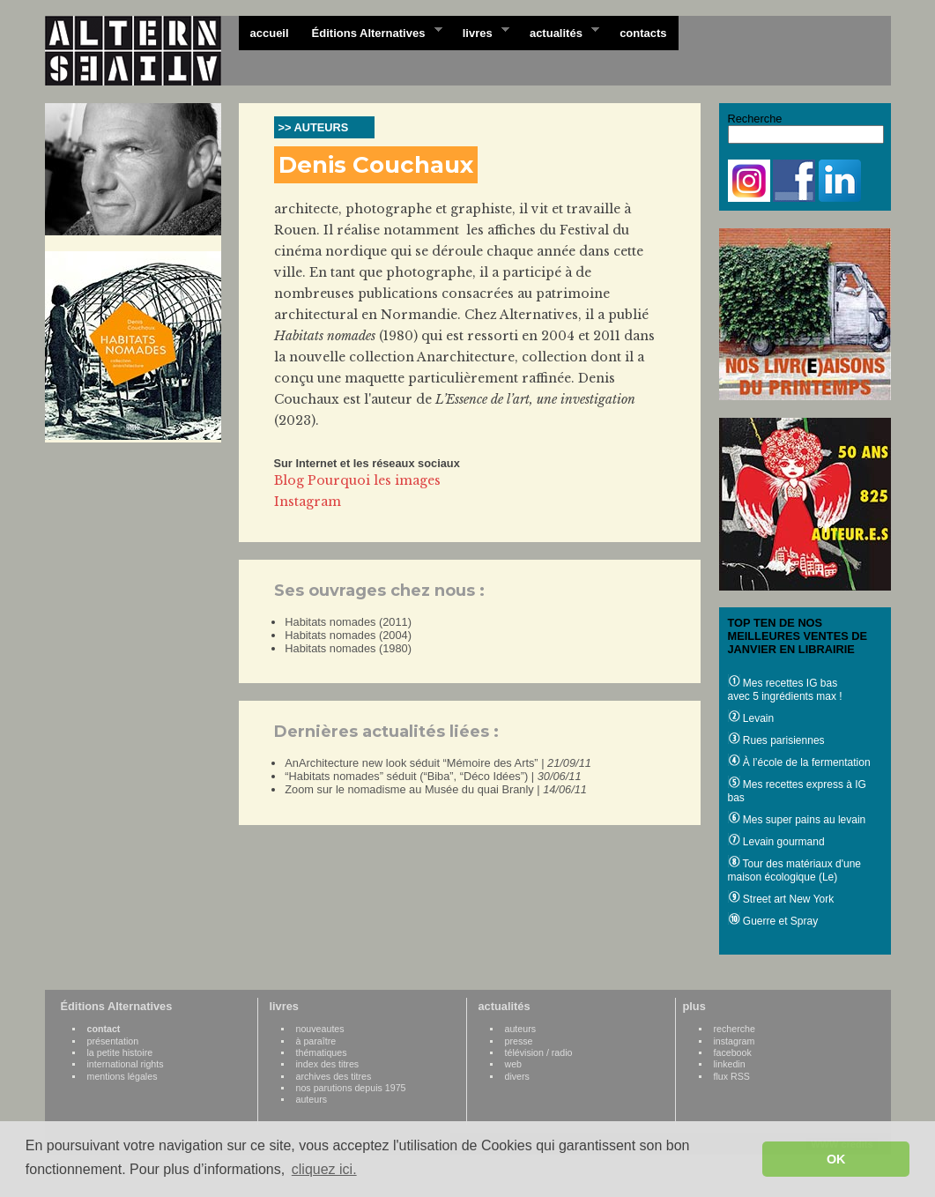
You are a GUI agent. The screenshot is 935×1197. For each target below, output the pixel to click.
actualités (558, 32)
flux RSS (732, 1076)
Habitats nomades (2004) (348, 635)
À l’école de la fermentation (799, 762)
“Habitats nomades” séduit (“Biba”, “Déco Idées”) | (433, 776)
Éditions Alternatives (371, 32)
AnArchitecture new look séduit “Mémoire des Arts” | (438, 763)
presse (519, 1041)
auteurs (312, 1099)
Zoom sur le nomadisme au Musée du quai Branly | (436, 789)
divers (517, 1076)
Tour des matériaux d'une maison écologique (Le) (794, 870)
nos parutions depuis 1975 (351, 1087)
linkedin (730, 1064)
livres (480, 32)
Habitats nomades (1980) (348, 648)
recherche (734, 1028)
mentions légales (122, 1076)
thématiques (321, 1052)
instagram (734, 1041)
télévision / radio (539, 1052)
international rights (125, 1064)
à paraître (316, 1041)
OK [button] (836, 1159)
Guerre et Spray (773, 921)
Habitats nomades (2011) (348, 621)
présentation (113, 1041)
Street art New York (781, 899)
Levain (751, 718)
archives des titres (334, 1076)
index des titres (328, 1064)
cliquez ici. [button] (324, 1169)
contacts (643, 33)
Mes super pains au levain (797, 820)
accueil (269, 33)
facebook (733, 1052)
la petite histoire (120, 1052)
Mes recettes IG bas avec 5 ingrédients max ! (785, 690)
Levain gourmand (776, 842)
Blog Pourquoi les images (357, 480)
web (514, 1064)
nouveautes (320, 1028)
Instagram (307, 501)
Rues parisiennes (776, 740)
